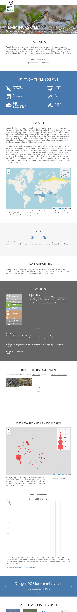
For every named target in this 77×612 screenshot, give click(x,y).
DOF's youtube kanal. (59, 375)
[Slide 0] (37, 565)
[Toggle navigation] (68, 2)
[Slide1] (39, 328)
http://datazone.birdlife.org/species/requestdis (22, 215)
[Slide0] (37, 328)
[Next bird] (75, 18)
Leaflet (54, 208)
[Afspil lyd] (28, 63)
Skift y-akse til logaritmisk (14, 539)
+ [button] (8, 170)
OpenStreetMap (61, 208)
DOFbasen (36, 375)
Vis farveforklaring (30, 539)
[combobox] (61, 478)
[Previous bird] (2, 18)
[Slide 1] (39, 565)
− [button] (8, 172)
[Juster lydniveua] (40, 62)
